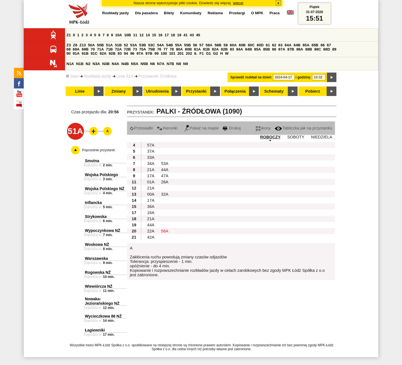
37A (150, 151)
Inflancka (93, 202)
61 (268, 45)
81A (197, 49)
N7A (161, 64)
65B (315, 45)
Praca (274, 13)
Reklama (215, 13)
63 (280, 45)
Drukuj (232, 128)
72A (118, 49)
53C (151, 45)
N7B (170, 64)
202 (189, 53)
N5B (144, 64)
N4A (115, 64)
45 (198, 35)
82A (215, 49)
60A (233, 45)
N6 (152, 64)
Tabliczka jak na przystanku (303, 128)
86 (274, 49)
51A (109, 45)
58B (218, 45)
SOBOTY (295, 137)
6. (195, 53)
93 (120, 53)
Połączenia (235, 91)
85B (266, 49)
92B (112, 53)
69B (85, 49)
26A (164, 182)
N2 (88, 64)
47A (164, 176)
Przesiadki (141, 128)
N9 (185, 64)
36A (150, 206)
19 (179, 35)
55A (178, 45)
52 (126, 45)
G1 (208, 53)
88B (308, 49)
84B (248, 49)
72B (127, 49)
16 (160, 35)
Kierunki (167, 128)
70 (93, 49)
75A (142, 49)
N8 (178, 64)
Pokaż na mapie (201, 128)
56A (164, 231)
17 (166, 35)
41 (185, 35)
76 (159, 49)
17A (150, 176)
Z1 (68, 35)
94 (126, 53)
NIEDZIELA (321, 137)
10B (127, 35)
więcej (238, 3)
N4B (125, 64)
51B (118, 45)
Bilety (169, 13)
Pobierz (312, 91)
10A (118, 35)
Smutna (92, 161)
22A (150, 231)
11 (135, 35)
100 (164, 53)
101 (172, 53)
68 (68, 49)
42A (150, 237)
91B (85, 53)
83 (232, 49)
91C (94, 53)
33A (150, 157)
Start (72, 76)
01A (150, 182)
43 (192, 35)
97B (148, 53)
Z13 (83, 45)
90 (68, 53)
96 (132, 53)
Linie (80, 91)
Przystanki (196, 91)
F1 (201, 53)
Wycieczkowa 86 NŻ (103, 316)
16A (150, 212)
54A (160, 45)
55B (187, 45)
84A (239, 49)
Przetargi (237, 13)
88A (299, 49)
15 (154, 35)
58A (209, 45)
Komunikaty (190, 13)
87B (290, 49)
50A (91, 45)
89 (334, 49)
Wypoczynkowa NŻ (102, 230)
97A (140, 53)
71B (109, 49)
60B (242, 45)
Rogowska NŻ (98, 272)
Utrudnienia (157, 91)
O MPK (257, 13)
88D (326, 49)
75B (151, 49)
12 (141, 35)
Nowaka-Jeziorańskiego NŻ (102, 301)
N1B (79, 64)
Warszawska (96, 258)
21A (150, 169)
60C (251, 45)
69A (76, 49)
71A (100, 49)
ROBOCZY (270, 137)
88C (317, 49)
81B (206, 49)
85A (257, 49)
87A (281, 49)
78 (172, 49)
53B (142, 45)
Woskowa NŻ (97, 244)
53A (133, 45)
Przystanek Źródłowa (157, 76)
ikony (263, 128)
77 (165, 49)
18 (173, 35)
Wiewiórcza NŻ (99, 286)
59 (226, 45)
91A (76, 53)
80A (179, 49)
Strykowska (96, 216)
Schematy (273, 91)
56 (195, 45)
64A (288, 45)
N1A (70, 64)
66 (322, 45)
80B (188, 49)
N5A (134, 64)
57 (201, 45)
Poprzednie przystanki (98, 150)
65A (306, 45)
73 (135, 49)
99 (156, 53)
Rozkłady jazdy (97, 76)
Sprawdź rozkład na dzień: (251, 77)
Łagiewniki (95, 330)
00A (150, 194)
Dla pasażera (146, 13)
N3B (106, 64)
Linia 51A (124, 76)
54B (169, 45)
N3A (96, 64)
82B (224, 49)
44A (164, 169)
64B (297, 45)
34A (150, 163)
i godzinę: (303, 77)
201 (181, 53)
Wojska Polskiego (101, 174)
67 (329, 45)
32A (164, 194)
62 (274, 45)
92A (103, 53)
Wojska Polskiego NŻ (104, 188)
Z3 (68, 45)
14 (148, 35)
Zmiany (118, 91)
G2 (215, 53)
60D (260, 45)
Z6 (75, 45)
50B (100, 45)
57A (150, 145)
